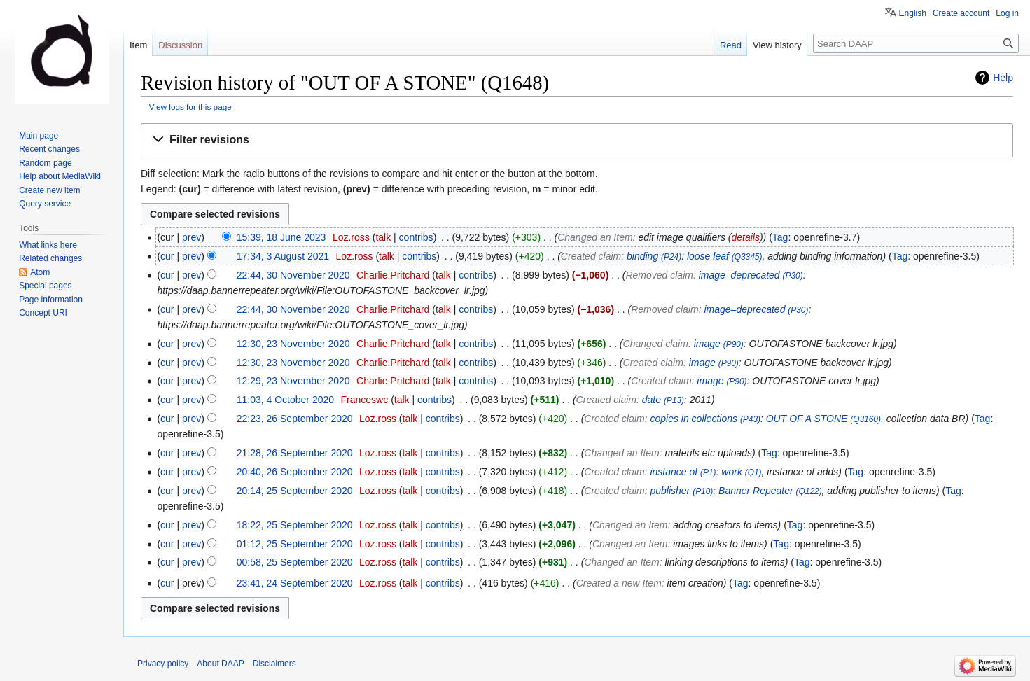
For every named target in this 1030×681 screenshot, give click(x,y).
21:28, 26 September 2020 (295, 452)
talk (383, 237)
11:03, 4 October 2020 (285, 399)
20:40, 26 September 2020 (295, 471)
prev (191, 237)
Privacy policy (162, 663)
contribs (416, 237)
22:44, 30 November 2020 (293, 275)
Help (1003, 77)
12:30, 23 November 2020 (293, 343)
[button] (577, 140)
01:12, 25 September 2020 (295, 543)
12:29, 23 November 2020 (293, 380)
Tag (780, 237)
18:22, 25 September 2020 (295, 525)
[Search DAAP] (916, 43)
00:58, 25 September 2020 (295, 562)
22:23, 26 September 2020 (295, 418)
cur (167, 256)
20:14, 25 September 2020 (295, 490)
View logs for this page (190, 106)
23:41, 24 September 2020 (295, 583)
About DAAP (220, 663)
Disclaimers (274, 663)
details (745, 237)
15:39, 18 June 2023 (281, 237)
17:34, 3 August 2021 (283, 256)
